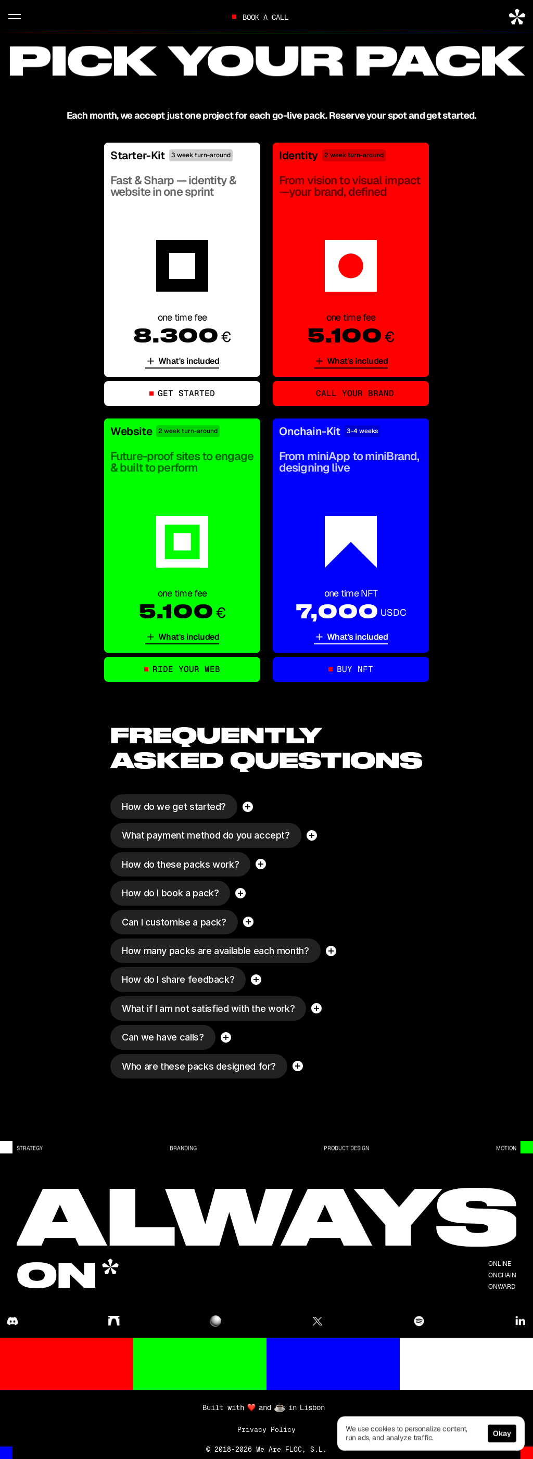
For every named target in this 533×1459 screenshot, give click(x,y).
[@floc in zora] (215, 1320)
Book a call (265, 17)
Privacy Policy (266, 1429)
